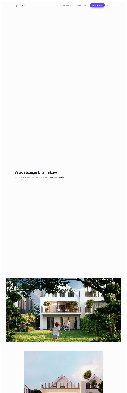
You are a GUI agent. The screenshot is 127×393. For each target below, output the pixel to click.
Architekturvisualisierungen (40, 177)
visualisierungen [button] (67, 5)
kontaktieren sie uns (97, 5)
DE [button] (107, 5)
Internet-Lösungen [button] (81, 5)
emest (58, 5)
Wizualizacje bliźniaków (57, 177)
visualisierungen (25, 177)
